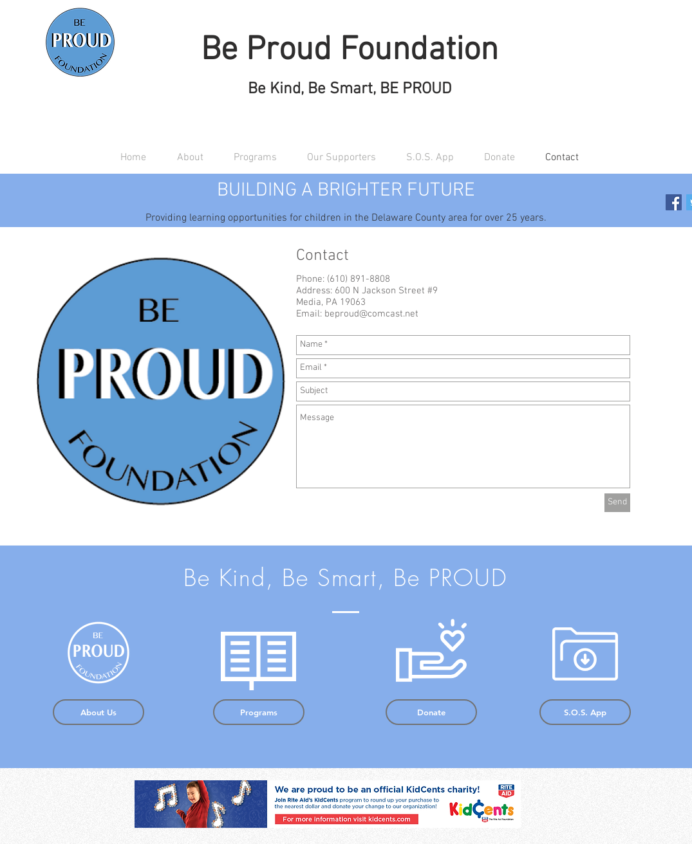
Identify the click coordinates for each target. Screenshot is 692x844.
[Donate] (431, 712)
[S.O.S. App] (585, 712)
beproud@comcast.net (371, 314)
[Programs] (258, 712)
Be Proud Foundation (349, 51)
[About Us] (98, 712)
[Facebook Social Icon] (674, 202)
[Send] (617, 502)
